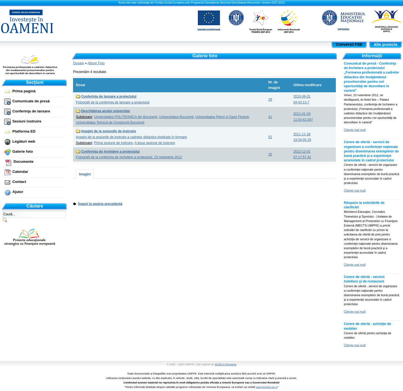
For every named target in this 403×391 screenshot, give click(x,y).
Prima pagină (24, 91)
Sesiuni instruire (26, 121)
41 (270, 117)
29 (270, 100)
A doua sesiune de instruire (155, 143)
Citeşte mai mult (354, 129)
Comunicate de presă (31, 101)
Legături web (23, 141)
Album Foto (96, 63)
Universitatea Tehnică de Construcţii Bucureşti (110, 122)
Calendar (20, 171)
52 (270, 137)
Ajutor (17, 192)
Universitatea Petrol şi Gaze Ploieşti (222, 117)
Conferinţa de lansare (31, 111)
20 (270, 154)
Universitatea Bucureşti (176, 117)
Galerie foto (22, 151)
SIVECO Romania (225, 364)
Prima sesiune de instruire (113, 143)
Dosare (78, 63)
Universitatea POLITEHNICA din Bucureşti (125, 117)
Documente (23, 161)
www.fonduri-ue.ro (267, 386)
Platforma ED (24, 131)
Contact (19, 182)
